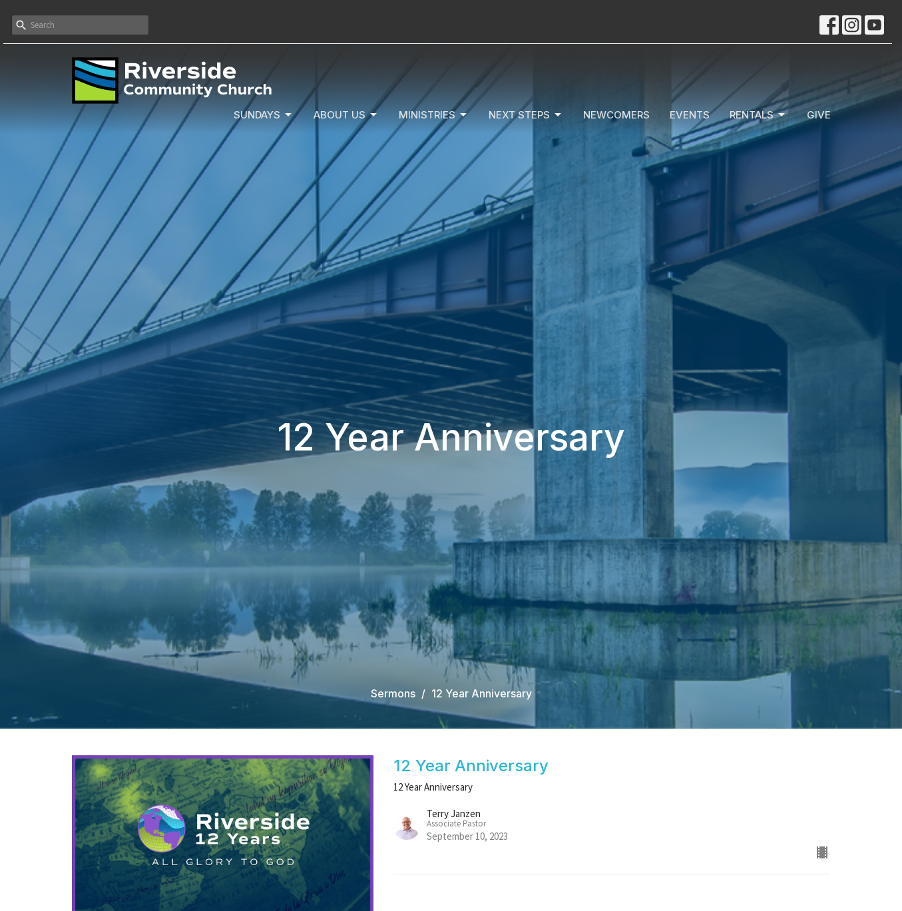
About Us (346, 115)
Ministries (434, 115)
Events (690, 114)
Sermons (393, 693)
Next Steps (526, 115)
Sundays (264, 115)
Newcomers (616, 114)
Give (819, 114)
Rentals (758, 115)
